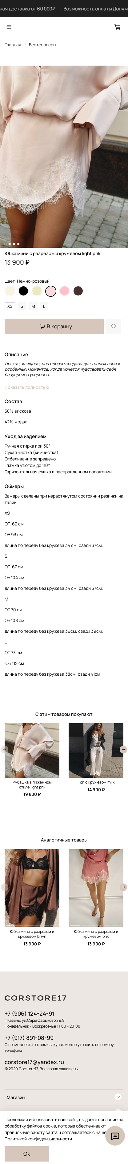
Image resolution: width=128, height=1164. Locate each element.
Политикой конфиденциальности (38, 1139)
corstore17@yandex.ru (34, 1062)
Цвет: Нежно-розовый (27, 281)
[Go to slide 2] (9, 244)
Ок (26, 1153)
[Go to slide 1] (5, 244)
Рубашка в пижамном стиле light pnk (32, 785)
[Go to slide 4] (18, 244)
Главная (13, 45)
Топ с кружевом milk (96, 782)
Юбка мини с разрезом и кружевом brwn (32, 934)
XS (10, 306)
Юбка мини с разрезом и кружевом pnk (96, 934)
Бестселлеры (42, 45)
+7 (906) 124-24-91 (29, 1013)
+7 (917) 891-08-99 (29, 1037)
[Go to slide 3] (14, 244)
